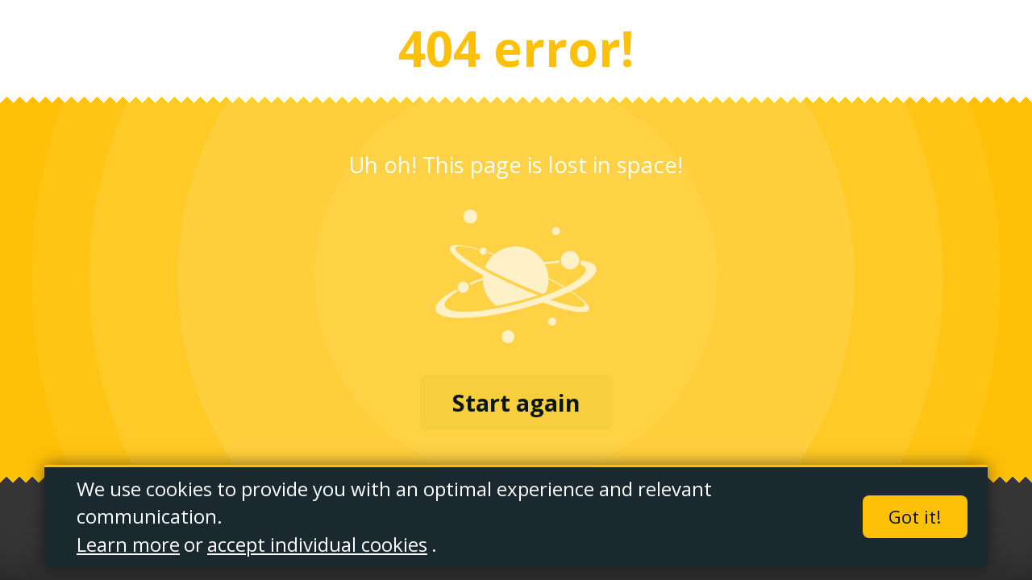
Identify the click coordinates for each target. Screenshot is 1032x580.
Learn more (128, 545)
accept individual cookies (317, 545)
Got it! (915, 517)
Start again (516, 402)
